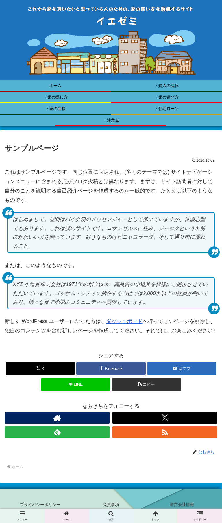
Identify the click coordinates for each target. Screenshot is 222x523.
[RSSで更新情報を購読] (164, 432)
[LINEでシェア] (75, 384)
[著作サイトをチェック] (57, 418)
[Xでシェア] (40, 368)
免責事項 (111, 504)
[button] (146, 384)
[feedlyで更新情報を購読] (57, 432)
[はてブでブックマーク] (181, 368)
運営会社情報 (182, 504)
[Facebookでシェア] (110, 368)
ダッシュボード (124, 321)
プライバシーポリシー (40, 504)
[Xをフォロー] (164, 418)
